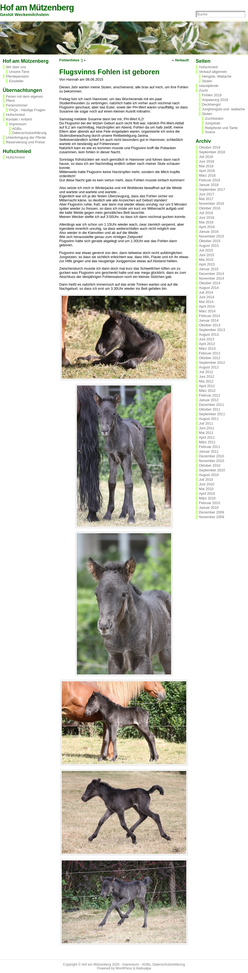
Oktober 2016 (209, 208)
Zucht (203, 90)
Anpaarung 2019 (215, 100)
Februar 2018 (209, 180)
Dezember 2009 (211, 512)
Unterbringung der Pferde (26, 137)
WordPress (123, 968)
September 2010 (212, 470)
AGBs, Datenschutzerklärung (29, 131)
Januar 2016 (209, 231)
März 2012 (207, 391)
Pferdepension (17, 76)
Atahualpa (143, 968)
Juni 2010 (206, 484)
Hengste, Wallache (216, 76)
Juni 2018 (206, 161)
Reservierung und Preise (25, 142)
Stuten (207, 81)
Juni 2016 (206, 217)
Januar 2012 (209, 400)
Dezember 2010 (211, 456)
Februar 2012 (209, 395)
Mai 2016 (206, 222)
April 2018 (207, 171)
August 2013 (209, 334)
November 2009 (211, 517)
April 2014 (207, 306)
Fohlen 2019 (212, 95)
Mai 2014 (206, 302)
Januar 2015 (209, 269)
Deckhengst (211, 104)
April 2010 (207, 493)
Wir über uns (16, 67)
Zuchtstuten (214, 118)
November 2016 (211, 203)
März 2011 (207, 442)
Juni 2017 (206, 194)
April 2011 (207, 437)
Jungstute (212, 123)
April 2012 (207, 386)
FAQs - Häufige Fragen (27, 110)
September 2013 (212, 330)
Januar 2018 (209, 185)
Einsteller (16, 81)
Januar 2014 (209, 320)
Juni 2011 (206, 428)
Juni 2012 (206, 377)
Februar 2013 (209, 353)
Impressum (17, 124)
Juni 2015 (206, 255)
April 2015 (207, 264)
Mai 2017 (206, 199)
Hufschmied (15, 115)
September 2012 (212, 362)
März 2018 (207, 175)
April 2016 (207, 227)
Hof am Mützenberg (37, 7)
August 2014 (209, 288)
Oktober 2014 (209, 283)
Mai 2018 (206, 166)
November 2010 (211, 461)
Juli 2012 (206, 372)
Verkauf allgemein (213, 72)
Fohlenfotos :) (71, 60)
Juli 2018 (206, 157)
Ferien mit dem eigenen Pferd (24, 98)
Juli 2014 (206, 292)
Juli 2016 (206, 213)
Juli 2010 (206, 479)
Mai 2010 (206, 489)
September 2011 (212, 414)
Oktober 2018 (209, 147)
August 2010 (209, 475)
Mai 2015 (206, 260)
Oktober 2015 (209, 241)
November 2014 (211, 278)
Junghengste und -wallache (223, 109)
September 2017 (212, 189)
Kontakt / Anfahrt (19, 119)
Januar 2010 (209, 507)
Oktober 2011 (209, 409)
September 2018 (212, 152)
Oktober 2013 (209, 325)
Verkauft (182, 60)
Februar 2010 (209, 503)
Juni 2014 (206, 297)
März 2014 (207, 311)
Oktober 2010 (209, 465)
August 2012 (209, 367)
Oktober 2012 (209, 358)
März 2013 (207, 348)
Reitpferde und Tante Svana (221, 130)
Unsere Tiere (19, 72)
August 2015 (209, 246)
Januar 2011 (209, 451)
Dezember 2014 (211, 274)
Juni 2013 (206, 339)
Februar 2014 (209, 316)
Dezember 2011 (211, 405)
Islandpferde (208, 86)
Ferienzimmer (17, 105)
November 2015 (211, 236)
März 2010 (207, 498)
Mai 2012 (206, 381)
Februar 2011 (209, 447)
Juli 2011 (206, 423)
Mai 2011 (206, 433)
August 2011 (209, 419)
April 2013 (207, 344)
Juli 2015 (206, 250)
